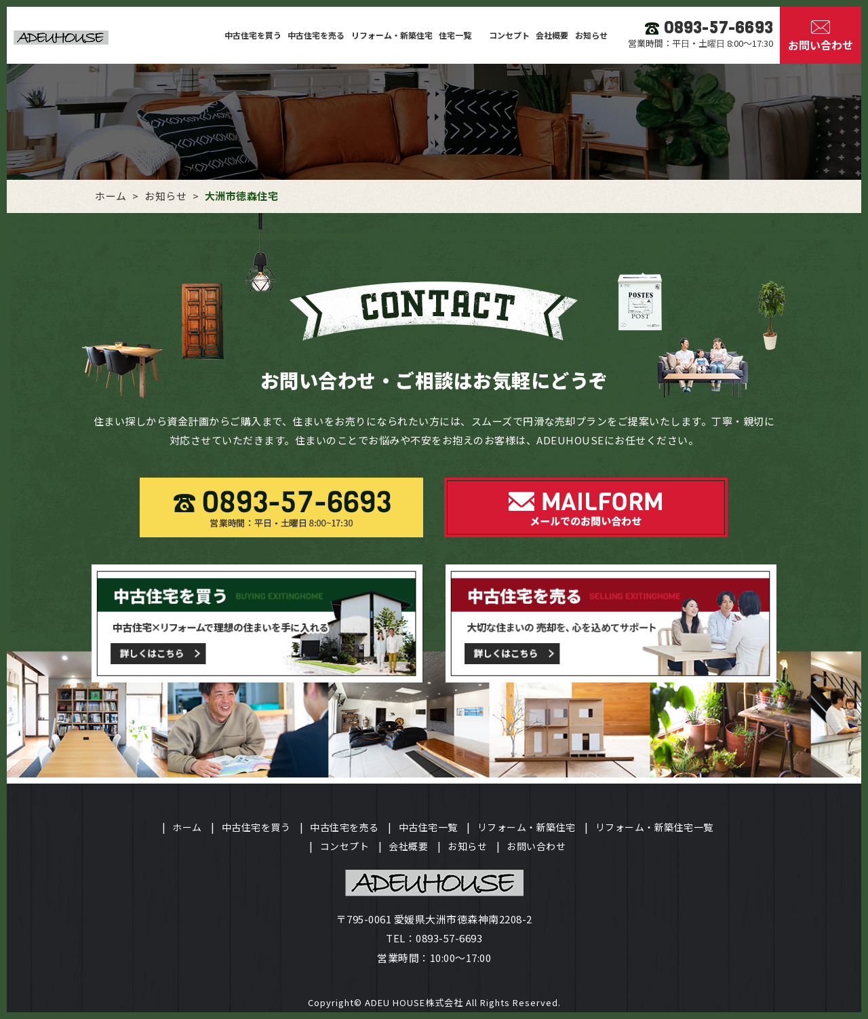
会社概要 (552, 35)
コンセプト (509, 35)
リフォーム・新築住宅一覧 (654, 827)
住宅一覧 (456, 35)
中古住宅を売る (316, 35)
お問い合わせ (536, 846)
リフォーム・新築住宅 (392, 35)
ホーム (187, 827)
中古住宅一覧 (428, 827)
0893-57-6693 (449, 938)
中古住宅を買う (252, 35)
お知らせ (591, 35)
